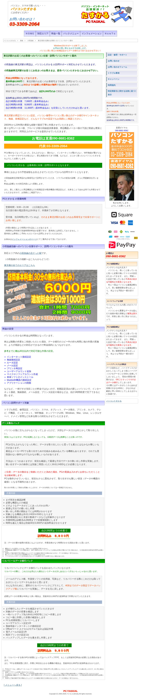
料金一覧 (55, 33)
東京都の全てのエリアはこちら (19, 265)
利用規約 (112, 85)
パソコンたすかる (23, 9)
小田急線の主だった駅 (31, 253)
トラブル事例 (113, 73)
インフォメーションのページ (24, 239)
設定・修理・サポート (117, 55)
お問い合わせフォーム (117, 67)
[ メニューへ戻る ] (13, 685)
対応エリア (42, 33)
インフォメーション (91, 33)
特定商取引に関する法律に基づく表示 (122, 93)
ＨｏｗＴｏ (110, 33)
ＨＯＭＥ (29, 33)
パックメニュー (71, 33)
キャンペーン (113, 79)
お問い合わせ (113, 61)
